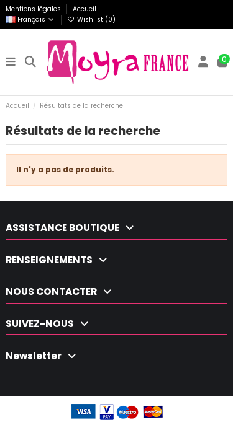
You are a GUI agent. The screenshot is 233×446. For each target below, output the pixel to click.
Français (30, 19)
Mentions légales (34, 9)
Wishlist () (91, 19)
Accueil (84, 9)
